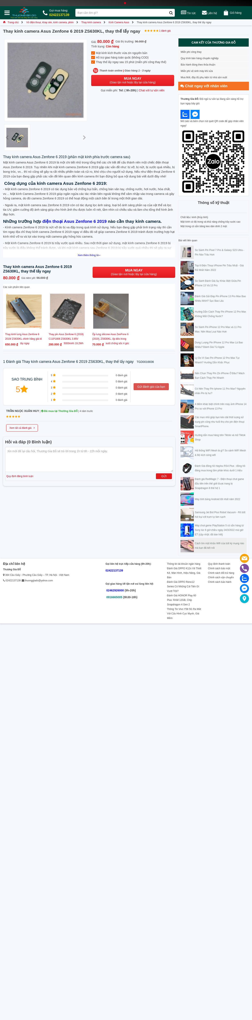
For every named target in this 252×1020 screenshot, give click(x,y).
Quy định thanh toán (219, 563)
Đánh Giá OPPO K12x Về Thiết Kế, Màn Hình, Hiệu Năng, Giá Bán (184, 573)
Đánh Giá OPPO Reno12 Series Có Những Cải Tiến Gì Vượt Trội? (183, 586)
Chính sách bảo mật (219, 568)
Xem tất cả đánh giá (22, 427)
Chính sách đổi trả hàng (221, 573)
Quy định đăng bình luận (19, 476)
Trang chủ (11, 22)
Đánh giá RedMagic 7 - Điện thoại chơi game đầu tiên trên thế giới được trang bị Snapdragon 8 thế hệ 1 (219, 484)
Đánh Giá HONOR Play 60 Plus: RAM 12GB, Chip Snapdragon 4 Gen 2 (181, 600)
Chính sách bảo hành (219, 582)
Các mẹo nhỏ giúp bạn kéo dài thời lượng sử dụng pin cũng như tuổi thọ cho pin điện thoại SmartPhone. (219, 422)
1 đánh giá (165, 30)
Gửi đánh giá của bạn (151, 386)
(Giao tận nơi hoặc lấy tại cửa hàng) (133, 80)
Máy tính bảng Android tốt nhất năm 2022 (217, 499)
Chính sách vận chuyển (221, 577)
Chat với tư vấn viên (152, 90)
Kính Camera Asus (119, 22)
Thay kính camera (91, 22)
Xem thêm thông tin (89, 255)
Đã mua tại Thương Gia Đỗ (59, 411)
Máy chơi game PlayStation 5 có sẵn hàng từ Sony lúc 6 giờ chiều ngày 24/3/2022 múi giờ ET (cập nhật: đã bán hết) (219, 530)
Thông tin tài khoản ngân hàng (183, 563)
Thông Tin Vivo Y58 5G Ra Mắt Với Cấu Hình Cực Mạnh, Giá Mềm (184, 614)
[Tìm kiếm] (171, 13)
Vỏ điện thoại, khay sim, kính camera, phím (50, 22)
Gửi (164, 476)
